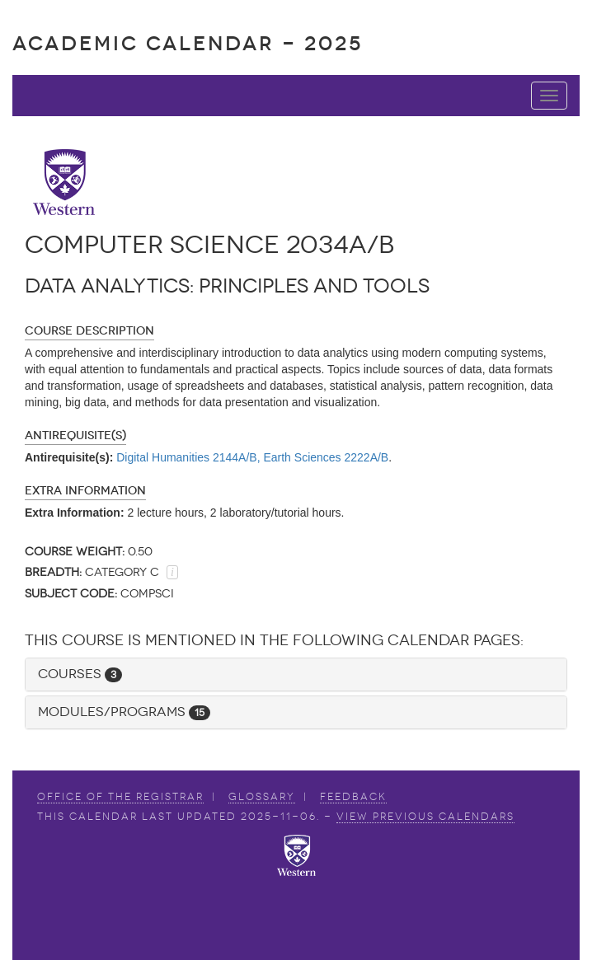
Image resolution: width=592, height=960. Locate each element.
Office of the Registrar (120, 797)
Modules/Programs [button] (124, 711)
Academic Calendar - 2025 (187, 43)
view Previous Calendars (425, 816)
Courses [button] (80, 673)
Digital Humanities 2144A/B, (188, 457)
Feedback (353, 797)
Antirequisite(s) (75, 435)
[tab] (296, 674)
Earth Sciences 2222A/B (325, 457)
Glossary (261, 797)
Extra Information (85, 491)
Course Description (89, 331)
